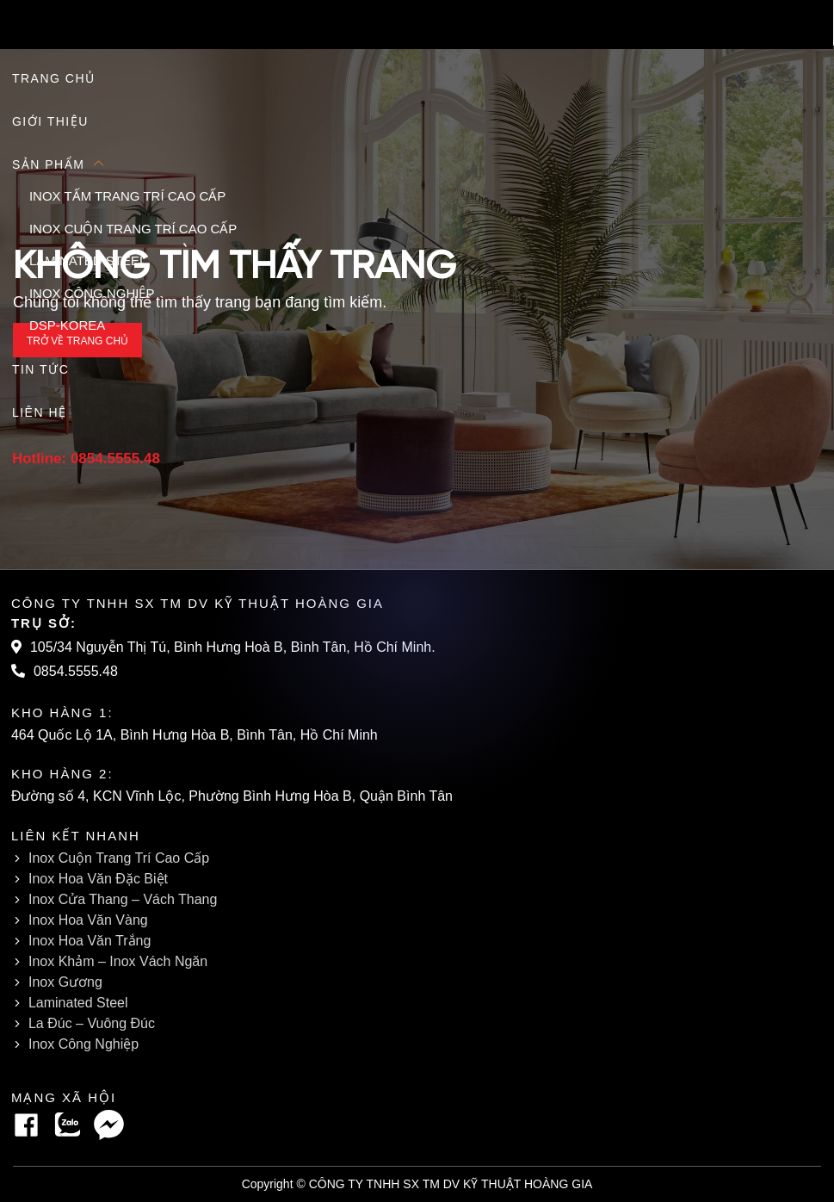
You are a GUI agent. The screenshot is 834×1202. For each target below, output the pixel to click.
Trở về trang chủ (77, 340)
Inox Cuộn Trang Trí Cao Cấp (120, 858)
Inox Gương (64, 982)
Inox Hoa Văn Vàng (87, 920)
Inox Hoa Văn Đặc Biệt (99, 878)
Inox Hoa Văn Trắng (89, 940)
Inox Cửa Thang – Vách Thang (124, 899)
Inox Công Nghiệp (84, 1044)
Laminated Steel (80, 1002)
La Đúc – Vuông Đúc (94, 1023)
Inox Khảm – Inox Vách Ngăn (116, 961)
